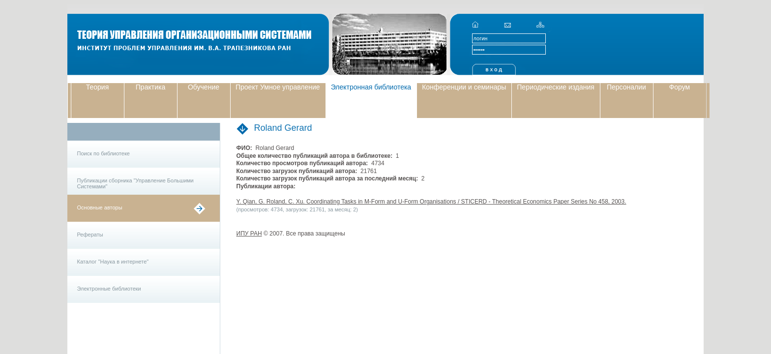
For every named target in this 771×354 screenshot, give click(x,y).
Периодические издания (555, 87)
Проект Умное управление (278, 87)
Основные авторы (99, 207)
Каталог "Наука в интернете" (113, 262)
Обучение (203, 87)
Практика (150, 87)
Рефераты (90, 234)
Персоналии (626, 87)
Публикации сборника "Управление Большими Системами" (135, 183)
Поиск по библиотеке (103, 153)
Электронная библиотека (371, 87)
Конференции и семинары (464, 87)
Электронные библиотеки (109, 289)
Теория (97, 87)
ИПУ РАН (249, 233)
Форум (679, 87)
